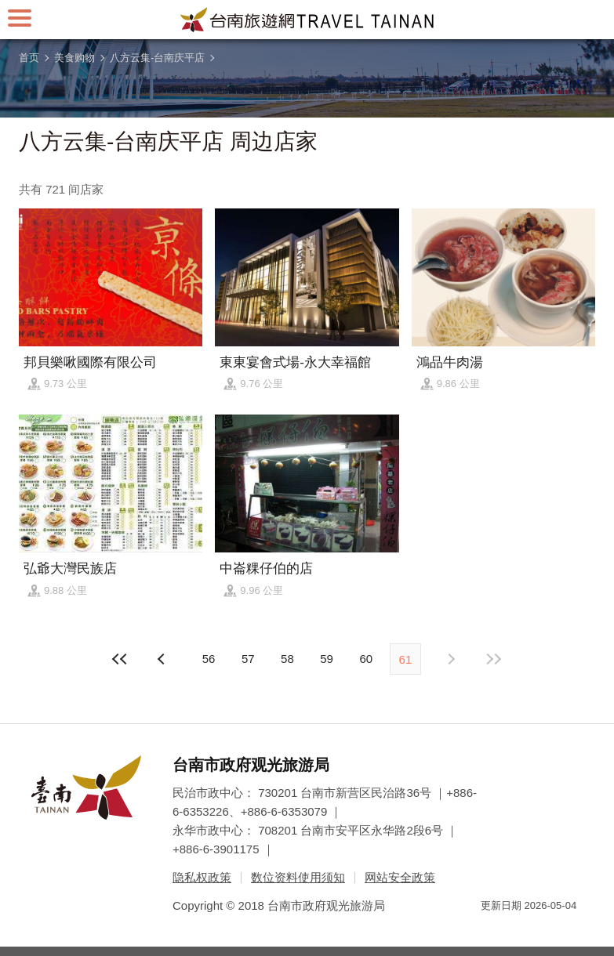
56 (209, 658)
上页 (451, 659)
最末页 (493, 659)
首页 (29, 57)
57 (248, 658)
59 (326, 658)
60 (365, 658)
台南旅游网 (307, 19)
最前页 (120, 659)
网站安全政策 (400, 877)
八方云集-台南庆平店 (157, 57)
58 (287, 658)
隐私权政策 (202, 877)
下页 (163, 659)
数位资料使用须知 (298, 877)
